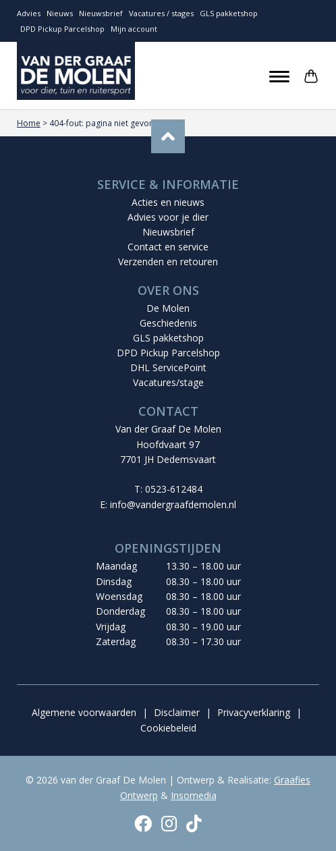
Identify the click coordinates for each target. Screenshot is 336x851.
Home (28, 123)
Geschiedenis (168, 323)
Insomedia (194, 795)
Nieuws (60, 13)
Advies (28, 13)
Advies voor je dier (168, 217)
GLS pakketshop (229, 13)
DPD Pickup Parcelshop (62, 29)
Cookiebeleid (168, 727)
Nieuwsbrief (101, 13)
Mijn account (134, 29)
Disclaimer (177, 712)
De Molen (168, 308)
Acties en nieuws (168, 202)
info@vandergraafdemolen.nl (173, 504)
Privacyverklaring (253, 712)
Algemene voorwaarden (84, 712)
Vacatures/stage (168, 382)
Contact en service (168, 246)
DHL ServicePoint (168, 367)
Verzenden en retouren (168, 261)
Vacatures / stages (161, 13)
